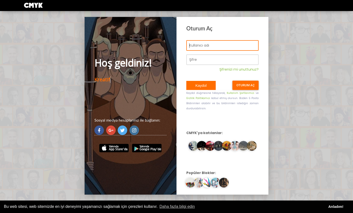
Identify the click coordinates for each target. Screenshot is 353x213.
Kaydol (201, 85)
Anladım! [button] (335, 207)
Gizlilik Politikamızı (198, 98)
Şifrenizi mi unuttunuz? (239, 69)
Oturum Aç (245, 85)
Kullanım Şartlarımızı (240, 93)
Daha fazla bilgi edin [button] (177, 206)
